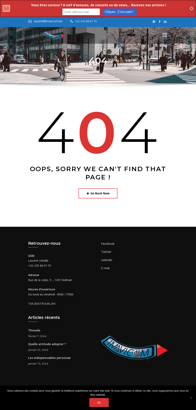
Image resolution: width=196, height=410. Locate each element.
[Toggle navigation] (165, 35)
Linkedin (106, 258)
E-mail (105, 266)
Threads (34, 329)
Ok (99, 402)
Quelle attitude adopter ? (46, 343)
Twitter (105, 250)
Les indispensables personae (48, 356)
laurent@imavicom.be (47, 21)
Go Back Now (98, 193)
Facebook (107, 243)
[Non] (191, 398)
